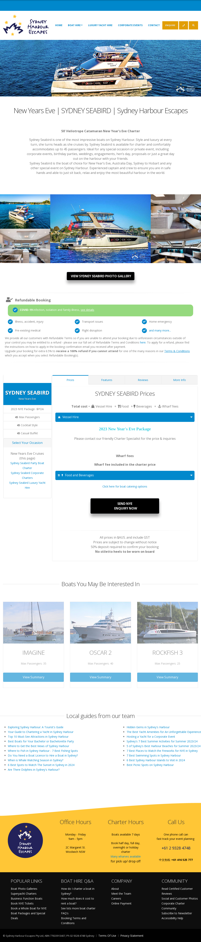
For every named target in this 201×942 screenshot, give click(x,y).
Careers (116, 898)
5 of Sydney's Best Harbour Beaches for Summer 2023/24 (163, 746)
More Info (179, 380)
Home (58, 25)
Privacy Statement (131, 935)
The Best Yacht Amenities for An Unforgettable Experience (164, 732)
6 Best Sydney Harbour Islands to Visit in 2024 (156, 760)
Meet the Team (121, 893)
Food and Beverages (76, 475)
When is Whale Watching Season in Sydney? (35, 760)
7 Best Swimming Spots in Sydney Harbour (154, 755)
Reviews (143, 380)
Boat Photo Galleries (24, 889)
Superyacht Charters (24, 893)
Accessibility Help (172, 918)
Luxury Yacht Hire (100, 25)
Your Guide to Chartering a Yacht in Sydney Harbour (40, 732)
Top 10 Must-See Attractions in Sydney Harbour (38, 736)
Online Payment (121, 903)
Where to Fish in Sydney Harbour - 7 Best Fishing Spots (43, 751)
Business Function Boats (26, 898)
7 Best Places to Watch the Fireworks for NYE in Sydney (162, 751)
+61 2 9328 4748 (176, 848)
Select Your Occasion (27, 443)
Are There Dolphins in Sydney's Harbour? (33, 769)
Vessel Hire (68, 417)
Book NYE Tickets (22, 903)
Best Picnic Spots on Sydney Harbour (150, 765)
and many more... (160, 330)
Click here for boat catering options (124, 486)
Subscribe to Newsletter (177, 913)
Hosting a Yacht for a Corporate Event (151, 736)
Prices (70, 380)
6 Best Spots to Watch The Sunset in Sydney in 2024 (41, 765)
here (143, 342)
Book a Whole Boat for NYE (29, 908)
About (115, 889)
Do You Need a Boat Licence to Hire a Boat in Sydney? (43, 755)
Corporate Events (130, 25)
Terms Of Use (107, 935)
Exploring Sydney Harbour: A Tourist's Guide (35, 727)
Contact (154, 25)
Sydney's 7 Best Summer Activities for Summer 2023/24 (162, 741)
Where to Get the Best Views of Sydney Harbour (38, 746)
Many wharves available (126, 856)
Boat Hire (75, 25)
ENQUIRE (170, 25)
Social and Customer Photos (180, 898)
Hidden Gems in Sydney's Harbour (148, 727)
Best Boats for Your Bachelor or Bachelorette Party (41, 741)
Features (106, 380)
